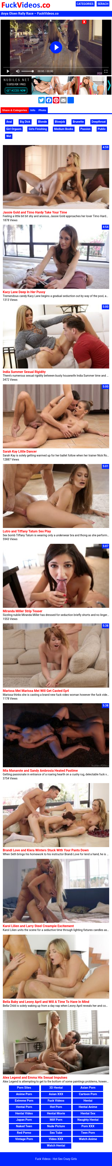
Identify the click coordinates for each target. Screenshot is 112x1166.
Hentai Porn (24, 1107)
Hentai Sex (88, 1113)
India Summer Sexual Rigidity (24, 372)
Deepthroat (99, 121)
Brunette (78, 121)
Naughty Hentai (88, 1120)
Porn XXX (87, 1126)
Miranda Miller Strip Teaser (22, 611)
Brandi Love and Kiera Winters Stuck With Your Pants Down (46, 850)
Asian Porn (87, 1087)
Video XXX (56, 1139)
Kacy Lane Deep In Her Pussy (24, 292)
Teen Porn (88, 1133)
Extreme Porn (24, 1100)
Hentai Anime (88, 1107)
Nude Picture (56, 1126)
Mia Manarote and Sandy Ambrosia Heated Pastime (40, 771)
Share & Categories (14, 110)
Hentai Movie (56, 1113)
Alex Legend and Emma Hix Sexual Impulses (35, 1077)
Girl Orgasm (13, 129)
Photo (42, 110)
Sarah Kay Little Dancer (20, 451)
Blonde (42, 121)
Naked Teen (24, 1126)
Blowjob (60, 121)
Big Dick (25, 121)
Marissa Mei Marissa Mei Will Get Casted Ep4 (36, 691)
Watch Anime (88, 1139)
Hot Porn (56, 1107)
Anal (9, 121)
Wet (8, 136)
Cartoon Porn (88, 1094)
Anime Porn (24, 1094)
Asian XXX (56, 1094)
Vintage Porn (24, 1139)
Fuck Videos (56, 1100)
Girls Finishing (38, 129)
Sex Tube (56, 1133)
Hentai (87, 1100)
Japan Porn (24, 1120)
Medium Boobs (63, 129)
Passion (85, 129)
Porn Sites (24, 1087)
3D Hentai (56, 1087)
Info (32, 110)
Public (102, 129)
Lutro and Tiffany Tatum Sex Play (27, 531)
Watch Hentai (56, 1145)
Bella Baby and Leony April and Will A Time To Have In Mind (46, 1002)
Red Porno (24, 1133)
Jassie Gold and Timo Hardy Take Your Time (35, 212)
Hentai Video (24, 1113)
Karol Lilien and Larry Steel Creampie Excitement (38, 926)
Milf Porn (56, 1120)
